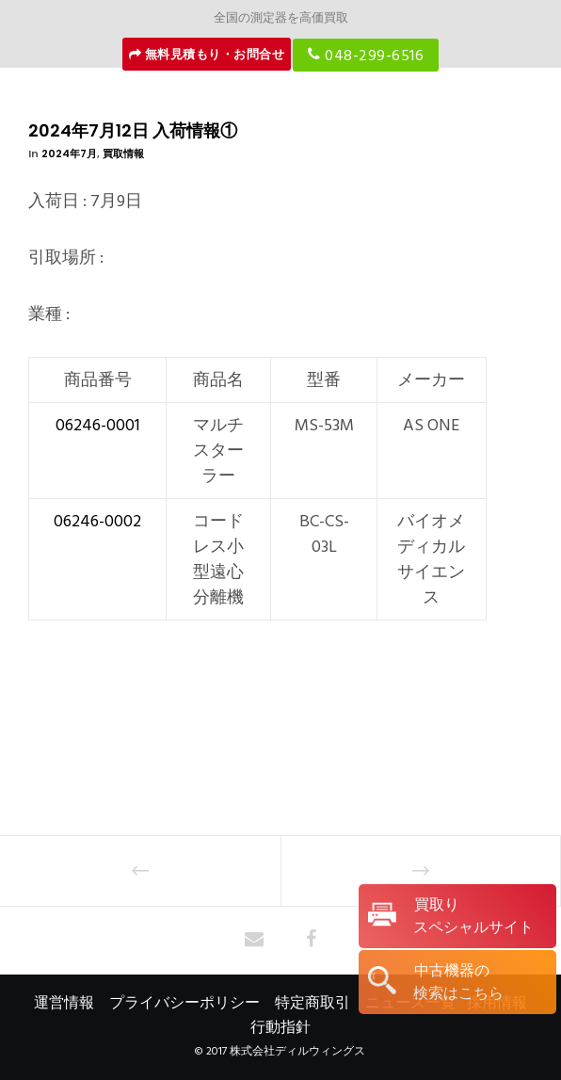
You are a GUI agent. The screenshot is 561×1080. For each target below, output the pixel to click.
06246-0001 (98, 425)
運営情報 (64, 1003)
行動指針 (280, 1027)
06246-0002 (97, 521)
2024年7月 (69, 153)
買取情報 (123, 153)
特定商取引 (312, 1003)
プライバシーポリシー (184, 1003)
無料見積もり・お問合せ (207, 54)
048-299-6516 (366, 54)
